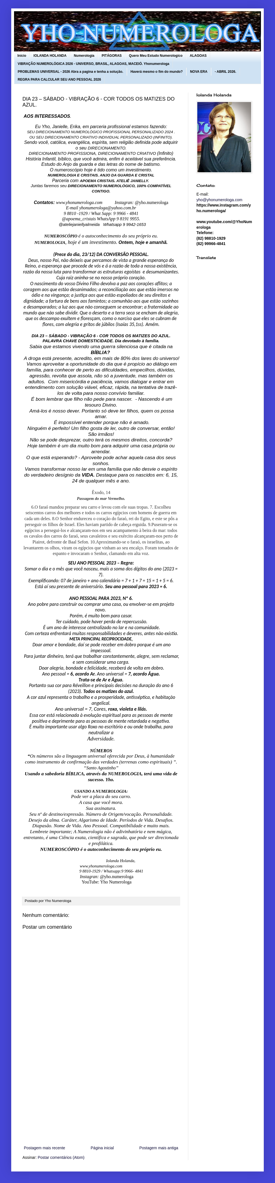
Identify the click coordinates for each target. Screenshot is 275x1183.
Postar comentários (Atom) (61, 1157)
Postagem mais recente (44, 1148)
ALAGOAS (198, 56)
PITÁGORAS (112, 56)
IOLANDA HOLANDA (50, 56)
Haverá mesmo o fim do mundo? (156, 72)
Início (21, 56)
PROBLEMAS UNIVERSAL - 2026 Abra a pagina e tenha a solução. (70, 72)
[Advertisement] (101, 1098)
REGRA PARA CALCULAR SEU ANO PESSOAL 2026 (59, 79)
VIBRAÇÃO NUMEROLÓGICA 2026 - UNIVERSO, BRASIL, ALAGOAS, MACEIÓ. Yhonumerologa (93, 64)
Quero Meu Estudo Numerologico (156, 56)
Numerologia (84, 56)
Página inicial (102, 1148)
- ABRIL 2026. (225, 72)
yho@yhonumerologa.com (219, 200)
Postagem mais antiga (158, 1148)
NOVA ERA (198, 72)
